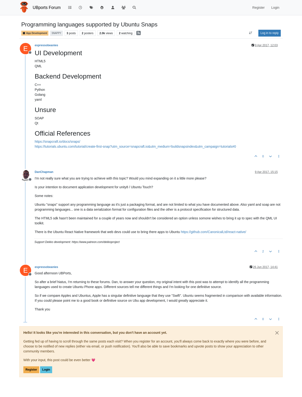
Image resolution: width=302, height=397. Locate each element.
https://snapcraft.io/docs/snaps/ (57, 141)
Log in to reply (269, 33)
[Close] (277, 332)
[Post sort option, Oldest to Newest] (251, 33)
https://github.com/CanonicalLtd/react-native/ (213, 232)
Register (31, 369)
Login (46, 369)
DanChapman (44, 172)
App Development (34, 33)
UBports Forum (47, 7)
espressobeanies (46, 45)
